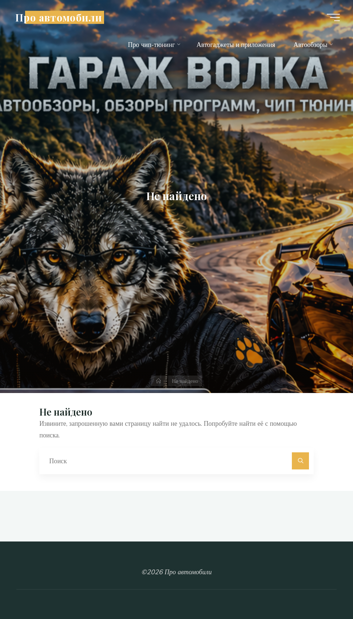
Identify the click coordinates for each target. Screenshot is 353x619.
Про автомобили (58, 17)
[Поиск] (300, 460)
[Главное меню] (333, 17)
